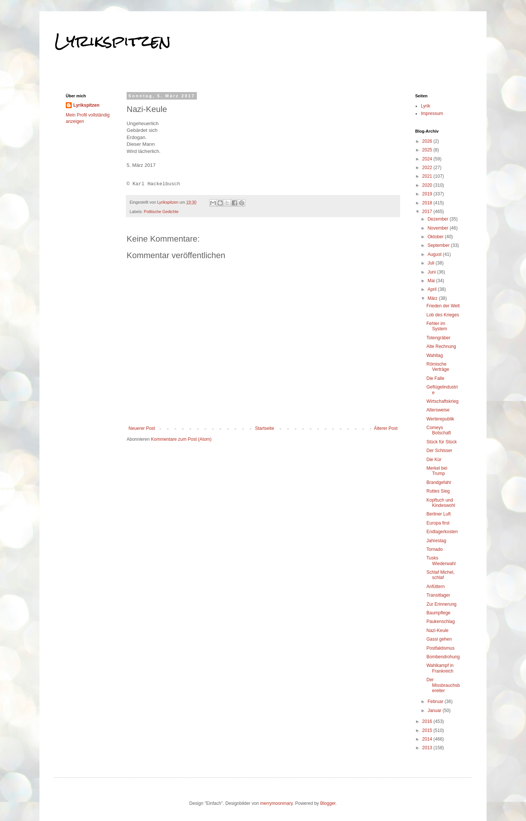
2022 (428, 167)
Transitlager (438, 595)
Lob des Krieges (442, 315)
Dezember (439, 219)
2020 (428, 185)
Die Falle (435, 378)
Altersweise (437, 410)
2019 (428, 194)
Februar (436, 701)
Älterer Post (386, 428)
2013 (428, 747)
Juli (431, 263)
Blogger (328, 803)
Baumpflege (438, 612)
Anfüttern (435, 586)
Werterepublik (440, 419)
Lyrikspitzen (112, 41)
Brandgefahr (438, 482)
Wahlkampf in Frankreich (439, 668)
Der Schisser (439, 450)
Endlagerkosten (442, 531)
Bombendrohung (443, 656)
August (435, 254)
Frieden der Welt (442, 305)
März (433, 298)
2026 (428, 141)
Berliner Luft (438, 514)
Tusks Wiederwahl (441, 560)
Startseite (264, 428)
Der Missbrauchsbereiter (443, 685)
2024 (428, 159)
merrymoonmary (276, 803)
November (439, 228)
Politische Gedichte (161, 211)
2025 (428, 150)
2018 (428, 203)
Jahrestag (436, 540)
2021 (428, 176)
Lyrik (425, 106)
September (439, 245)
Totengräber (438, 337)
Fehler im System (436, 326)
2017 (428, 211)
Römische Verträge (437, 366)
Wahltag (434, 355)
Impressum (432, 113)
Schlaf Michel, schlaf (440, 575)
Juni (432, 272)
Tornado (434, 549)
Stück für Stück (441, 442)
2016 (428, 721)
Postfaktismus (440, 648)
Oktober (436, 236)
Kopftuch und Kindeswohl (440, 502)
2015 (428, 730)
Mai (432, 280)
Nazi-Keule (437, 630)
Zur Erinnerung (441, 604)
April (433, 289)
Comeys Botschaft (438, 430)
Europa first (437, 523)
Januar (435, 710)
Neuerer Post (141, 428)
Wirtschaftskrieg (442, 401)
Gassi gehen (439, 639)
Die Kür (433, 459)
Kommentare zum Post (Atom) (181, 439)
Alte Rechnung (441, 346)
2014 (428, 739)
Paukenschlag (440, 621)
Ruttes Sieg (438, 491)
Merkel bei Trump (436, 471)
